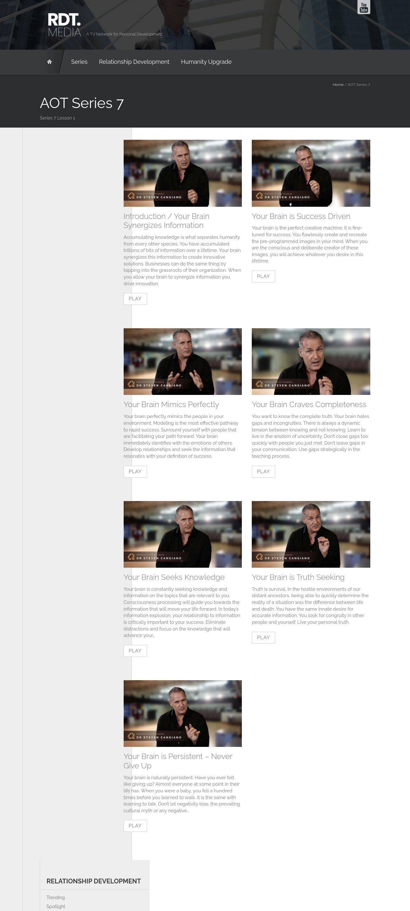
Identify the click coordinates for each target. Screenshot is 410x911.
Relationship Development (117, 61)
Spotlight (38, 174)
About (88, 883)
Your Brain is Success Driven (318, 216)
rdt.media (129, 883)
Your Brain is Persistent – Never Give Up (195, 764)
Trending (38, 165)
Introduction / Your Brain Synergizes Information (184, 221)
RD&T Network (35, 62)
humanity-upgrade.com (303, 883)
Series (62, 61)
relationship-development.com (206, 883)
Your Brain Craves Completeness (326, 405)
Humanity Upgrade (189, 61)
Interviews (39, 182)
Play (152, 300)
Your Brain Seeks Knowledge (191, 579)
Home (355, 84)
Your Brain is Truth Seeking (315, 579)
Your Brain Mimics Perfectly (189, 405)
